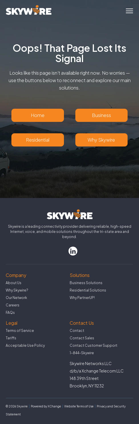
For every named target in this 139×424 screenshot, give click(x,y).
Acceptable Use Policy (25, 345)
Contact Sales (82, 338)
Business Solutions (86, 283)
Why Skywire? (17, 290)
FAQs (10, 312)
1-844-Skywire (82, 353)
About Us (13, 283)
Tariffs (11, 338)
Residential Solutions (88, 290)
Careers (12, 305)
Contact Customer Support (93, 345)
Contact (77, 330)
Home (38, 115)
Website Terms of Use (79, 406)
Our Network (16, 298)
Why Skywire (101, 140)
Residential (37, 140)
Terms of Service (20, 330)
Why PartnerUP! (82, 298)
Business (101, 115)
